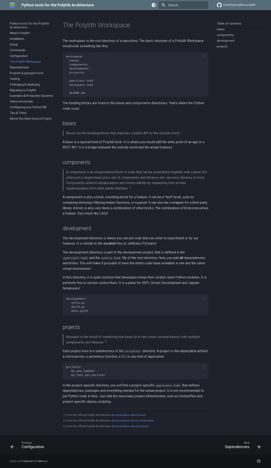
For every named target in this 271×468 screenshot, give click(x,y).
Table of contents (229, 23)
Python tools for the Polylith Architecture (29, 25)
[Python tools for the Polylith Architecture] (12, 5)
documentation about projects (130, 426)
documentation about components (132, 420)
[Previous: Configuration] (28, 446)
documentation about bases (128, 415)
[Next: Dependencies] (241, 446)
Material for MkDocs (35, 461)
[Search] (183, 5)
